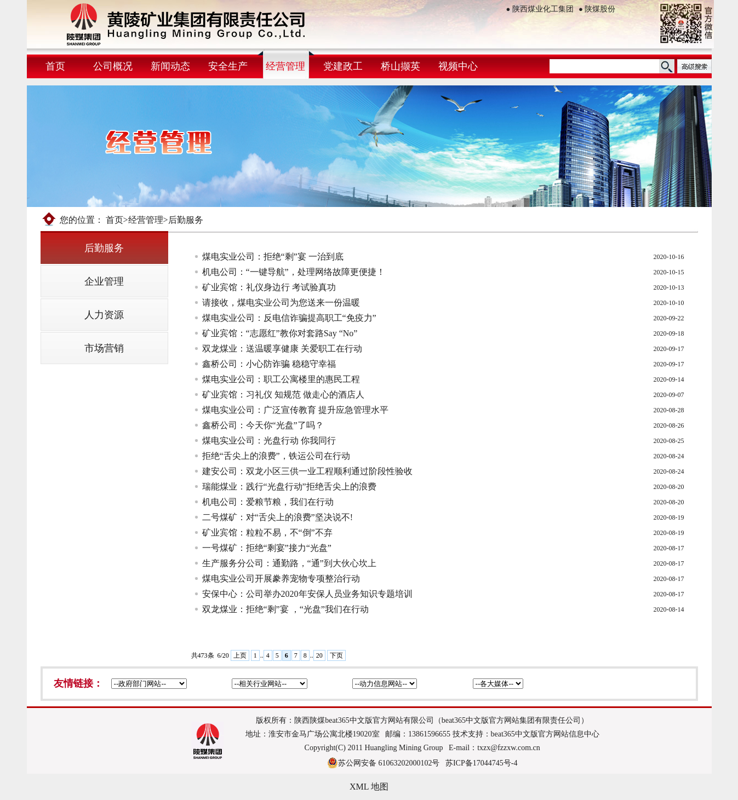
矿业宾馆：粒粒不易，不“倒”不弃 (267, 532)
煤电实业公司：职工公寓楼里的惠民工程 (281, 379)
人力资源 (104, 314)
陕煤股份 (597, 9)
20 (319, 655)
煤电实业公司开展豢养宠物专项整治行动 (281, 578)
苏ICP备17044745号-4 (481, 763)
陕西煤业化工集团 (540, 9)
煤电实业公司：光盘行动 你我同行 (269, 440)
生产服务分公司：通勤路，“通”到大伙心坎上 (289, 563)
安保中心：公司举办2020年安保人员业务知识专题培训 (307, 593)
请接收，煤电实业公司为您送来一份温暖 (281, 302)
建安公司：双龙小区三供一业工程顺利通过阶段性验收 (307, 471)
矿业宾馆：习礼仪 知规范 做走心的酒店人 (283, 394)
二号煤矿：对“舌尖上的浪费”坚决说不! (277, 517)
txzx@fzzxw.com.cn (508, 748)
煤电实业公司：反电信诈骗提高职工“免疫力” (289, 318)
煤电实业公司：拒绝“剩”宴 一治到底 (273, 256)
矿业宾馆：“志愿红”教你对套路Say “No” (280, 333)
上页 (240, 655)
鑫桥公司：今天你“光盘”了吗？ (263, 425)
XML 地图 (369, 786)
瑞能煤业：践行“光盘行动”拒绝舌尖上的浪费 (289, 486)
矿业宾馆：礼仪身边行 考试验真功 (269, 287)
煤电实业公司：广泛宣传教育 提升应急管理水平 (295, 410)
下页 (336, 655)
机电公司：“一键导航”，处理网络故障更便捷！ (293, 272)
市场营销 (104, 348)
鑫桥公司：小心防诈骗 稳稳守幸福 (269, 364)
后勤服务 (104, 248)
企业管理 (104, 281)
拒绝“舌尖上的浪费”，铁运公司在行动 (276, 456)
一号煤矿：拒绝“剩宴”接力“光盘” (266, 547)
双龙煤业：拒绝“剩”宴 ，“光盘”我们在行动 (285, 609)
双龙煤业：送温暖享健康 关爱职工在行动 (282, 348)
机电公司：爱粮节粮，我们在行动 (268, 502)
